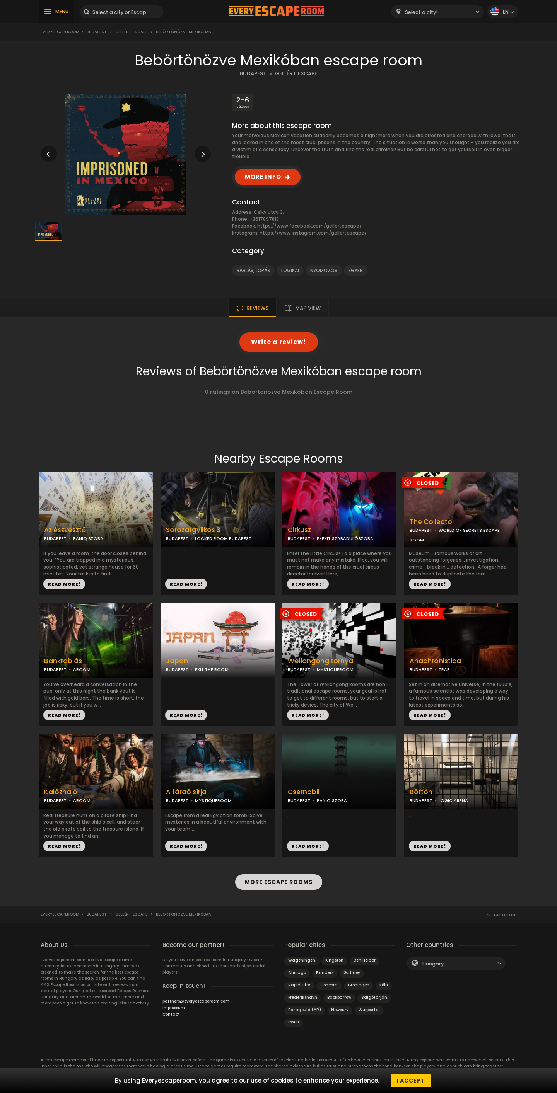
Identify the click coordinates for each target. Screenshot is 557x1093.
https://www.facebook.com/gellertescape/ (309, 226)
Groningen (358, 984)
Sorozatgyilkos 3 (193, 530)
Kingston (334, 960)
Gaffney (351, 972)
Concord (329, 984)
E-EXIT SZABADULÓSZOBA (345, 538)
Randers (324, 972)
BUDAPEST (253, 73)
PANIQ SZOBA (88, 538)
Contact (171, 1014)
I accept (410, 1080)
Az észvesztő (65, 530)
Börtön (421, 792)
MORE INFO (263, 177)
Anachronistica (435, 661)
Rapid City (299, 984)
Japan (177, 661)
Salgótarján (374, 997)
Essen (293, 1022)
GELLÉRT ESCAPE (296, 73)
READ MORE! (64, 584)
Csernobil (304, 792)
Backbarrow (339, 997)
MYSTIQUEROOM (335, 669)
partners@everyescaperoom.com (195, 1001)
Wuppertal (369, 1009)
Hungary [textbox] (433, 963)
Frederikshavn (302, 997)
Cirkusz (299, 530)
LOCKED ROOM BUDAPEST (223, 538)
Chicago (297, 972)
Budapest (97, 32)
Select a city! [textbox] (421, 12)
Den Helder (365, 960)
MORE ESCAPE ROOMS (279, 882)
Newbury (340, 1009)
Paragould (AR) (304, 1009)
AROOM (82, 669)
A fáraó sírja (186, 792)
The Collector (432, 522)
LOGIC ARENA (453, 800)
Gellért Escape (131, 32)
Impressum (173, 1007)
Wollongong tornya (320, 661)
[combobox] (437, 11)
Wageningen (301, 960)
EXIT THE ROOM (212, 669)
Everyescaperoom (60, 32)
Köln (383, 984)
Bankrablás (63, 661)
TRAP (444, 669)
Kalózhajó (60, 792)
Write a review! (278, 341)
